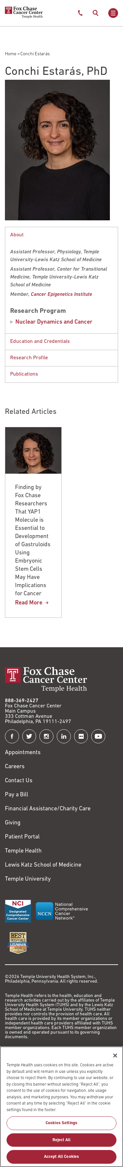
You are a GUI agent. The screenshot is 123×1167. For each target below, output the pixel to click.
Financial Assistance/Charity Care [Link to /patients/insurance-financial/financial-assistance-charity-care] (48, 809)
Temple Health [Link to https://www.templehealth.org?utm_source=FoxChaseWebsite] (23, 851)
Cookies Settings (61, 1127)
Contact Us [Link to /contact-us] (18, 781)
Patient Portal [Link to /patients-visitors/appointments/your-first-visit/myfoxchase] (22, 837)
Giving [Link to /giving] (13, 823)
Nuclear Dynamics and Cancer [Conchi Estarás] (53, 322)
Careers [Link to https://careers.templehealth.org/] (15, 767)
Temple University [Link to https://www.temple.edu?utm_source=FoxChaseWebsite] (28, 879)
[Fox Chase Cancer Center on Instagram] (46, 736)
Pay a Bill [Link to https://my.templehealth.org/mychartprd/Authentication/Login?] (16, 795)
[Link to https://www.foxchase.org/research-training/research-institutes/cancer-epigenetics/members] (61, 294)
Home (10, 54)
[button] (61, 235)
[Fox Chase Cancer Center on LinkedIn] (64, 736)
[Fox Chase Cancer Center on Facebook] (12, 736)
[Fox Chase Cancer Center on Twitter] (29, 736)
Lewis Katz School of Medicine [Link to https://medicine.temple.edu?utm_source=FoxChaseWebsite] (43, 865)
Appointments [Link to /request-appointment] (23, 753)
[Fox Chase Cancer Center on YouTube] (98, 736)
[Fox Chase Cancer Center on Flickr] (81, 736)
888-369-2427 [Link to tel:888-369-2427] (21, 700)
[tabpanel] (61, 280)
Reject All (61, 1143)
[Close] (115, 1059)
